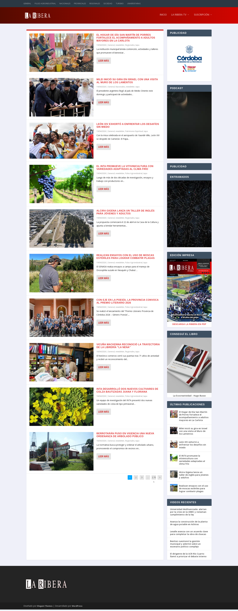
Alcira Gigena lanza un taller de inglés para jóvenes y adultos (193, 476)
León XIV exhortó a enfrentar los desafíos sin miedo (192, 446)
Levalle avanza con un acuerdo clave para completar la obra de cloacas (189, 534)
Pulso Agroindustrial (45, 3)
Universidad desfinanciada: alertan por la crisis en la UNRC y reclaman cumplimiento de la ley (188, 513)
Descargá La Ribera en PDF (189, 325)
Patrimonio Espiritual (134, 132)
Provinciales (80, 3)
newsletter (120, 46)
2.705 (154, 481)
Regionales (94, 3)
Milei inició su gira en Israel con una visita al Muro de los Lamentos (193, 432)
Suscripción (201, 16)
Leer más (103, 62)
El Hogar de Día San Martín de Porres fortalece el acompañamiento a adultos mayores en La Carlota (125, 39)
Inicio (163, 16)
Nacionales (64, 3)
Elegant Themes (45, 607)
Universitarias (134, 3)
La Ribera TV (178, 16)
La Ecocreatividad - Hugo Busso (189, 397)
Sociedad (107, 3)
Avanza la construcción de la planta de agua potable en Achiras (189, 524)
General (27, 3)
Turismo (120, 3)
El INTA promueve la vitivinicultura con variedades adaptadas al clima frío (192, 461)
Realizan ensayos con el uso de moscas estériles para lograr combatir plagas (193, 490)
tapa (137, 46)
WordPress (77, 607)
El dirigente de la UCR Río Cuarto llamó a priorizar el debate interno (188, 556)
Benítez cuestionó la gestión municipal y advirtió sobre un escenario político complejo (185, 545)
